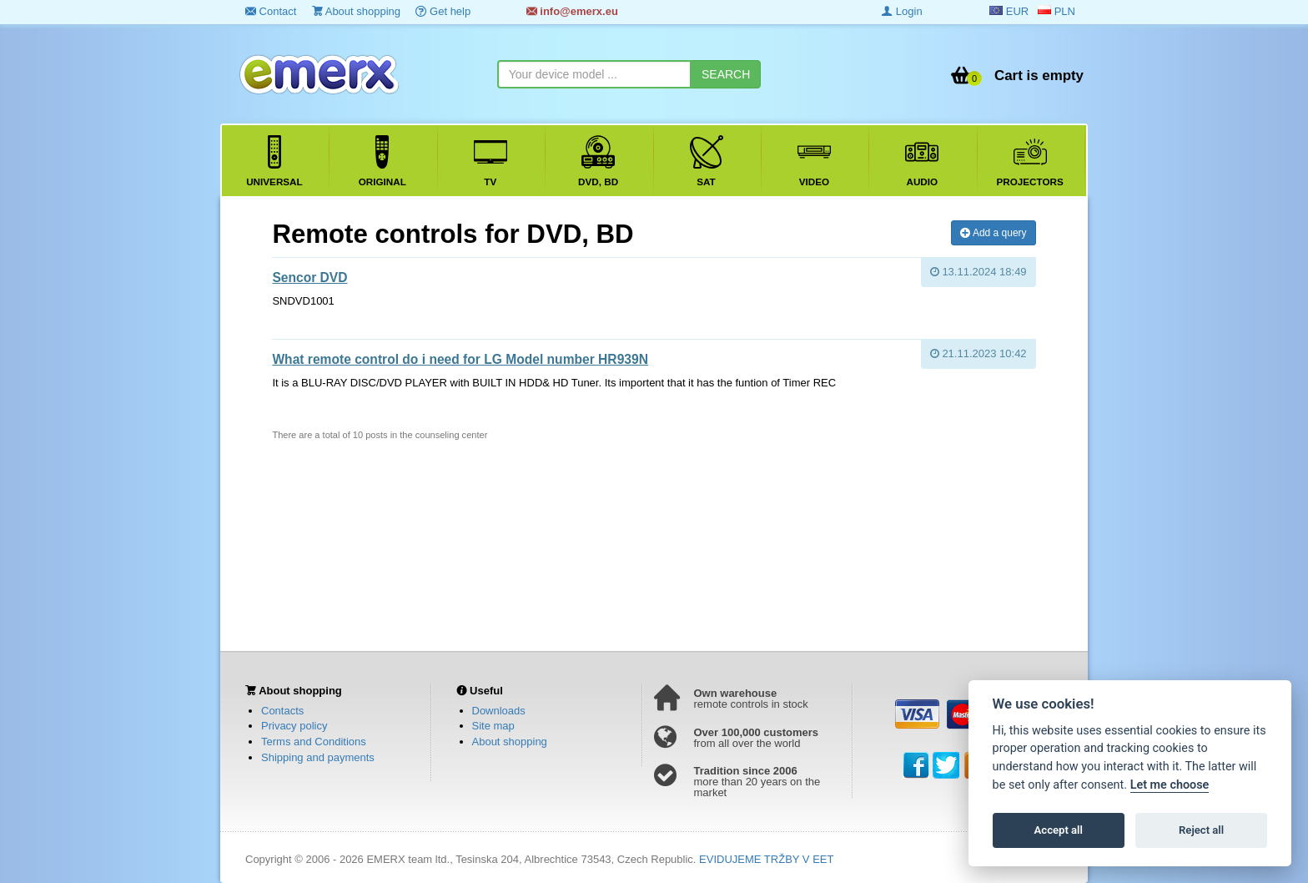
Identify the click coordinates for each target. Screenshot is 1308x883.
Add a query (993, 232)
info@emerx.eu (572, 11)
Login (902, 11)
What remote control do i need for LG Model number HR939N (460, 359)
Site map (493, 725)
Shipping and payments (318, 757)
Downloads (499, 710)
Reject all (1201, 830)
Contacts (282, 710)
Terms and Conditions (313, 741)
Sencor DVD (309, 277)
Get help (442, 11)
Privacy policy (294, 725)
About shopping (356, 11)
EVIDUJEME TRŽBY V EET (766, 859)
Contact (270, 11)
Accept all (1058, 830)
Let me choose (1170, 785)
